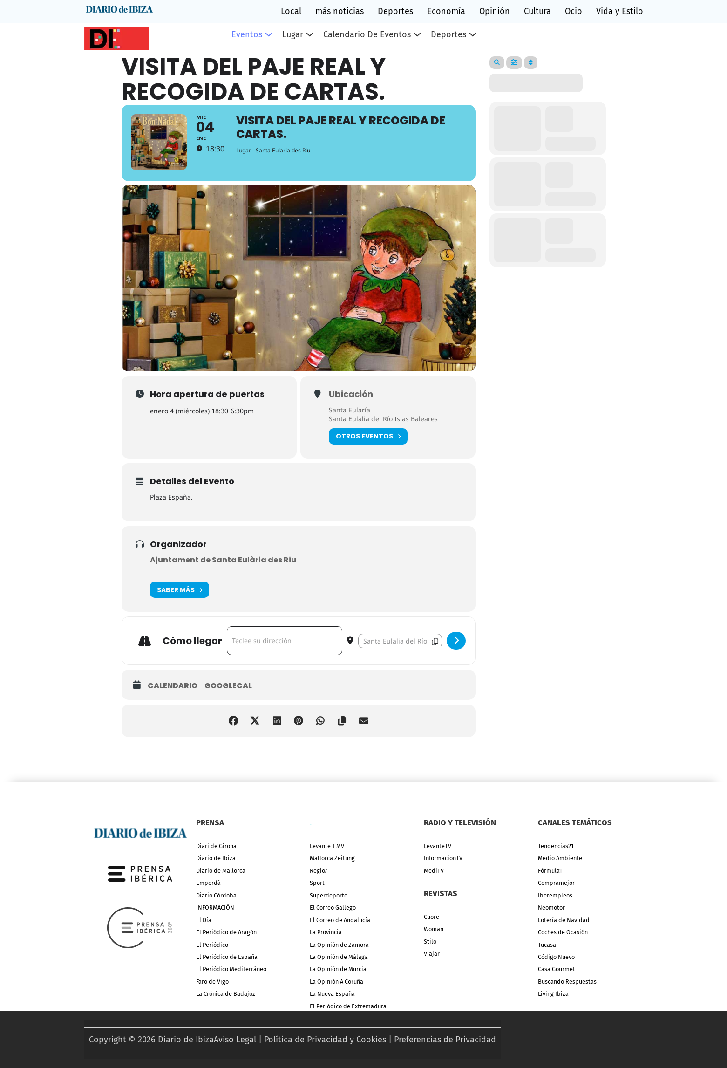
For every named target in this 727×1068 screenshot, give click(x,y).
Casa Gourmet (556, 968)
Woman (433, 928)
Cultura (537, 11)
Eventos (246, 34)
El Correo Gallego (333, 907)
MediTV (434, 870)
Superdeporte (328, 895)
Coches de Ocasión (563, 932)
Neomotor (551, 907)
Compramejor (556, 882)
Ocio (573, 11)
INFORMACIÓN (215, 907)
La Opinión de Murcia (338, 968)
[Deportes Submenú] (473, 34)
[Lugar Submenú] (310, 34)
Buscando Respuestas (567, 981)
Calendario (172, 693)
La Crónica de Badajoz (225, 993)
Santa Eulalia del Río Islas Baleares (383, 426)
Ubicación (351, 401)
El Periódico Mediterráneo (231, 968)
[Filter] (514, 62)
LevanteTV (437, 845)
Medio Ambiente (560, 858)
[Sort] (530, 62)
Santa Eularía (349, 417)
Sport (317, 882)
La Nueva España (332, 993)
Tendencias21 (555, 845)
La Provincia (326, 932)
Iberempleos (555, 895)
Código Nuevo (556, 956)
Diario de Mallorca (220, 870)
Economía (446, 11)
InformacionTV (443, 858)
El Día (203, 920)
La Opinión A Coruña (336, 981)
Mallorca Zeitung (332, 858)
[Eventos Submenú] (269, 34)
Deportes (395, 11)
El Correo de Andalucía (340, 920)
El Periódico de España (227, 956)
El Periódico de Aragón (226, 932)
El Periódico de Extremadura (348, 1006)
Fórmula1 (550, 870)
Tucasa (547, 944)
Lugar (292, 34)
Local (291, 11)
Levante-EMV (327, 845)
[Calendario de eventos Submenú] (417, 34)
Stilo (430, 941)
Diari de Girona (216, 845)
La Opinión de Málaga (339, 956)
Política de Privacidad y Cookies (325, 1039)
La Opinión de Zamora (339, 944)
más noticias (339, 11)
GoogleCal (228, 693)
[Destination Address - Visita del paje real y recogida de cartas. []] (400, 648)
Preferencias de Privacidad (445, 1039)
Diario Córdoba (216, 895)
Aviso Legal (235, 1039)
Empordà (208, 882)
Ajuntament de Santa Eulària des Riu (223, 567)
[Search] (496, 62)
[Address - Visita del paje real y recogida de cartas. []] (284, 648)
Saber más (179, 597)
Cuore (431, 916)
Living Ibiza (553, 993)
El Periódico (212, 944)
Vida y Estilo (619, 11)
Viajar (432, 953)
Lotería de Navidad (564, 920)
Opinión (494, 11)
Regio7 (318, 870)
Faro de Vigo (212, 981)
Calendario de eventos (367, 34)
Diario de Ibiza (216, 858)
